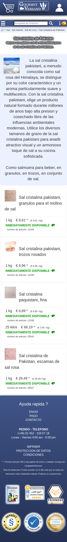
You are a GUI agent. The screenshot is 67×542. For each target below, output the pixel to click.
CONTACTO (33, 419)
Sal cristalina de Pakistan (52, 30)
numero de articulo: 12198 (20, 320)
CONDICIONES (33, 454)
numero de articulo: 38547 (20, 388)
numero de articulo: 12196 (20, 275)
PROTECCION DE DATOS (33, 450)
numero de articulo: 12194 (20, 229)
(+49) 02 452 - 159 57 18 (33, 433)
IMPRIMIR (33, 446)
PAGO (33, 415)
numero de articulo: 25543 (20, 336)
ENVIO (33, 411)
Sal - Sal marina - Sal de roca (21, 30)
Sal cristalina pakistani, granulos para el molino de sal (33, 203)
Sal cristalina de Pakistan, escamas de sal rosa (32, 361)
